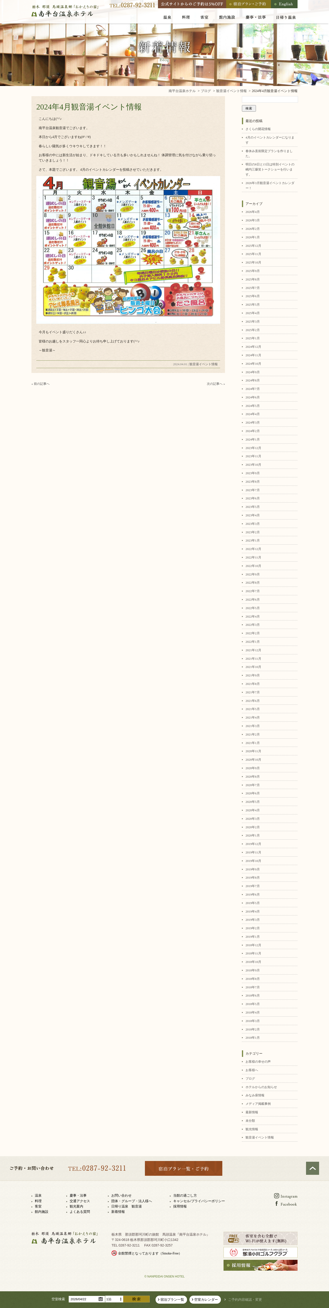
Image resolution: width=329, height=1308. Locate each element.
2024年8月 (253, 380)
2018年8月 (253, 979)
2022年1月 (253, 641)
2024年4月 (253, 414)
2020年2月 (253, 827)
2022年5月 (253, 608)
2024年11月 (253, 355)
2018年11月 (253, 953)
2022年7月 (253, 591)
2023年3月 (253, 524)
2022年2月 (253, 633)
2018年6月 (253, 995)
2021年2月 (253, 734)
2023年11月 (253, 456)
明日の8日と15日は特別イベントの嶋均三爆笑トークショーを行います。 (270, 169)
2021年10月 (253, 667)
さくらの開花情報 (258, 129)
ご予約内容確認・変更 (245, 1299)
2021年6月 (253, 701)
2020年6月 (253, 793)
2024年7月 (253, 389)
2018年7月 (253, 987)
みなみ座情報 (255, 1095)
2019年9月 (253, 869)
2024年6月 (253, 397)
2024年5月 (253, 406)
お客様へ (252, 1070)
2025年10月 (253, 262)
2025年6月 (253, 296)
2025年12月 (253, 246)
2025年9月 (253, 271)
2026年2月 (253, 229)
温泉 (38, 1195)
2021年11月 (253, 658)
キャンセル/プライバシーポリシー (199, 1201)
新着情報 (118, 1212)
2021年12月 (253, 650)
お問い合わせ (121, 1195)
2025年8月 (253, 279)
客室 (38, 1206)
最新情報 (252, 1112)
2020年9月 (253, 768)
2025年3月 (253, 321)
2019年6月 (253, 894)
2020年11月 (253, 751)
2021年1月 (253, 743)
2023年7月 (253, 490)
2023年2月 (253, 532)
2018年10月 (253, 962)
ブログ (250, 1078)
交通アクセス (80, 1201)
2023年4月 (253, 515)
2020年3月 (253, 818)
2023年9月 (253, 473)
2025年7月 (253, 288)
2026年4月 (253, 212)
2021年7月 (253, 692)
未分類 (250, 1120)
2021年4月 (253, 717)
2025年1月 (253, 338)
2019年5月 (253, 903)
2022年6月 (253, 599)
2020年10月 (253, 759)
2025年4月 (253, 313)
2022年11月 (253, 557)
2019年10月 (253, 861)
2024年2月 (253, 431)
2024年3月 (253, 422)
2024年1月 (253, 439)
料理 (38, 1201)
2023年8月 (253, 481)
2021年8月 (253, 684)
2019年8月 (253, 877)
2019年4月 (253, 911)
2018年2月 (253, 1029)
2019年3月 (253, 919)
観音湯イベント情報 (203, 364)
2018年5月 (253, 1004)
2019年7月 (253, 886)
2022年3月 (253, 625)
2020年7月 (253, 785)
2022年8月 (253, 582)
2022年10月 (253, 566)
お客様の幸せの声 (258, 1061)
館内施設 (41, 1212)
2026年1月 (253, 237)
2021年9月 (253, 675)
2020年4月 (253, 810)
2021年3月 (253, 726)
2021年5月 (253, 709)
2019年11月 (253, 852)
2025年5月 (253, 304)
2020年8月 (253, 776)
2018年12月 (253, 945)
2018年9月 (253, 970)
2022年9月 (253, 574)
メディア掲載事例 (258, 1104)
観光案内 (76, 1206)
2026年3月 (253, 220)
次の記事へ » (216, 384)
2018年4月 (253, 1012)
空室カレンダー (206, 1299)
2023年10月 (253, 464)
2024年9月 (253, 372)
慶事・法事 (78, 1195)
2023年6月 (253, 498)
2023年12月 (253, 448)
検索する (136, 1299)
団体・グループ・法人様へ (131, 1201)
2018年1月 (253, 1037)
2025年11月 (253, 254)
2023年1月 (253, 540)
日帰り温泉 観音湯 (126, 1206)
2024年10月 (253, 363)
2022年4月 (253, 616)
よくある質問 (80, 1212)
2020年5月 (253, 802)
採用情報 (180, 1206)
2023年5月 (253, 507)
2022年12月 (253, 549)
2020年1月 (253, 835)
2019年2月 (253, 928)
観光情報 (252, 1129)
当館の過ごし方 (185, 1195)
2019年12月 (253, 844)
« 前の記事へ (40, 384)
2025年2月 (253, 330)
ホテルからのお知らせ (261, 1087)
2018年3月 (253, 1021)
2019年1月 (253, 936)
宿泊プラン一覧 (172, 1299)
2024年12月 (253, 346)
